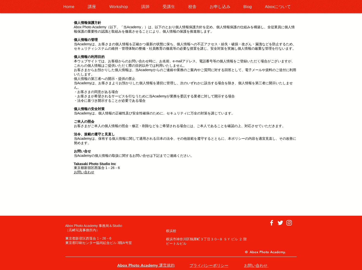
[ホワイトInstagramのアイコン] (289, 222)
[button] (95, 6)
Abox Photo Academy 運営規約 (146, 265)
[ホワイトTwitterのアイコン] (280, 222)
